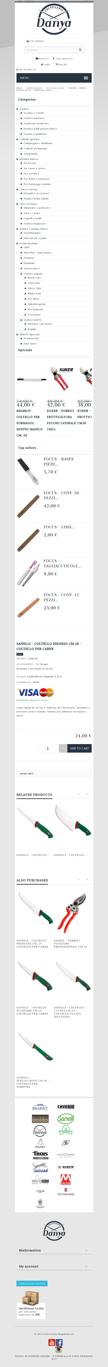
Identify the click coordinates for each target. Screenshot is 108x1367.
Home (19, 88)
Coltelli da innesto (35, 148)
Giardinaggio (32, 232)
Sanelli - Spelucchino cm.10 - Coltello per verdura (32, 1082)
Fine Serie (30, 343)
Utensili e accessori (36, 193)
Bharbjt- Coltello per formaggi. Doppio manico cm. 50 (29, 423)
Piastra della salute (36, 198)
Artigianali (30, 153)
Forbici (24, 108)
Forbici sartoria (34, 118)
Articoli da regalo (35, 238)
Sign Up (62, 64)
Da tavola (30, 162)
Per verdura (31, 173)
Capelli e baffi (32, 218)
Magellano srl (66, 1334)
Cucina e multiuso (35, 133)
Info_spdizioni (64, 58)
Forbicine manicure (36, 123)
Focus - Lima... (59, 526)
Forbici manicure (35, 223)
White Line (34, 293)
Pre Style (33, 298)
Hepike (32, 329)
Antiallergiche (37, 304)
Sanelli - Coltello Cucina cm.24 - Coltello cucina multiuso (69, 1012)
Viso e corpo (32, 213)
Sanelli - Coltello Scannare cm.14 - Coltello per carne (32, 1010)
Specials (25, 350)
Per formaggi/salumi (37, 184)
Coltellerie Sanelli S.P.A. (44, 676)
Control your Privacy (32, 1283)
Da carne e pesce (55, 88)
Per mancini (35, 309)
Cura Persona (28, 203)
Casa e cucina (28, 189)
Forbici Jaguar (33, 273)
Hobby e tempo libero (34, 228)
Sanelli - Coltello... (32, 855)
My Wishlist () (28, 69)
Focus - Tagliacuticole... (62, 563)
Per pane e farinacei (37, 178)
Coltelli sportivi (30, 139)
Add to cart (79, 748)
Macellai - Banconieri (38, 252)
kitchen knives (34, 88)
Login (46, 64)
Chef (26, 247)
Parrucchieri (32, 268)
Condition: (24, 682)
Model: (21, 658)
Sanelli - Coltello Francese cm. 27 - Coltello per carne (32, 943)
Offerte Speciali (30, 334)
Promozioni (31, 338)
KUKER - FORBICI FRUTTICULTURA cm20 (90, 417)
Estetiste (29, 263)
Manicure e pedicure (37, 207)
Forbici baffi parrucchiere (40, 128)
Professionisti (28, 243)
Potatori (29, 257)
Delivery (44, 58)
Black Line (34, 277)
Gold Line (34, 282)
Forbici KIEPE (32, 319)
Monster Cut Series (40, 323)
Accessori (34, 314)
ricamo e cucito (34, 112)
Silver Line (34, 288)
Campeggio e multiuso (38, 143)
